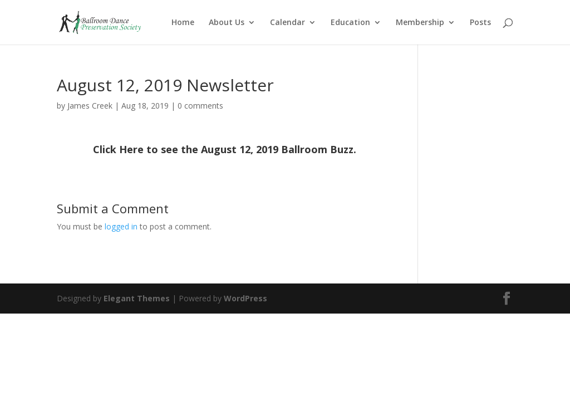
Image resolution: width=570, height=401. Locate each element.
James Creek (89, 105)
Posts (480, 22)
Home (182, 22)
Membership (420, 22)
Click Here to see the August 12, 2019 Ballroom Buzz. (224, 149)
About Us (226, 22)
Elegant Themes (137, 298)
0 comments (200, 105)
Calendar (287, 22)
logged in (121, 226)
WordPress (245, 298)
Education (350, 22)
